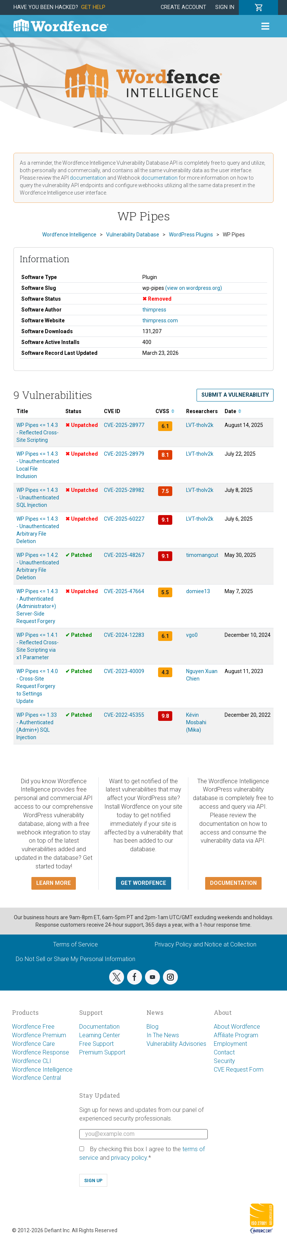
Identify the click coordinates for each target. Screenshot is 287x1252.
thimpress (154, 310)
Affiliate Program (236, 1035)
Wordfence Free (33, 1026)
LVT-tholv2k (199, 425)
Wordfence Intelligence (42, 1069)
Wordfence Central (36, 1077)
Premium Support (102, 1052)
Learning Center (99, 1035)
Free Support (96, 1043)
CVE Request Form (238, 1069)
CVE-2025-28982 (124, 490)
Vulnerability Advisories (176, 1043)
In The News (162, 1035)
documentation (88, 178)
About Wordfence (237, 1026)
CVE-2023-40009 (124, 671)
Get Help (93, 7)
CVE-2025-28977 (124, 425)
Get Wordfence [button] (143, 883)
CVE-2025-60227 (124, 519)
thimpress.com (160, 320)
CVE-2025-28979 (124, 454)
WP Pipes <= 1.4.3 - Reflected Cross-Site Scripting (37, 432)
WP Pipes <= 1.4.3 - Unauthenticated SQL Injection (37, 497)
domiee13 (198, 591)
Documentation (99, 1026)
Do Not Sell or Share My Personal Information (75, 959)
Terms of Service (75, 944)
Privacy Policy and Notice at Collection (205, 944)
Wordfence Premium (39, 1035)
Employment (230, 1043)
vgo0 (192, 635)
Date (233, 411)
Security (224, 1060)
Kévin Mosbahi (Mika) (196, 722)
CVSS (165, 411)
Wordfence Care (33, 1043)
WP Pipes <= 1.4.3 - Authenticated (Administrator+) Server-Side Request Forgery (37, 606)
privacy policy (129, 1157)
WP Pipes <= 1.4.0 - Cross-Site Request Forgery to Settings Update (37, 686)
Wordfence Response (40, 1052)
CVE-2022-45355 (124, 715)
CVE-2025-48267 (124, 555)
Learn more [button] (53, 883)
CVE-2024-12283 (124, 635)
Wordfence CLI (31, 1060)
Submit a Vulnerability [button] (235, 395)
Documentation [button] (233, 883)
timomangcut (202, 555)
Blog (152, 1026)
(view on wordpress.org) (193, 288)
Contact (224, 1052)
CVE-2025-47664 (124, 591)
